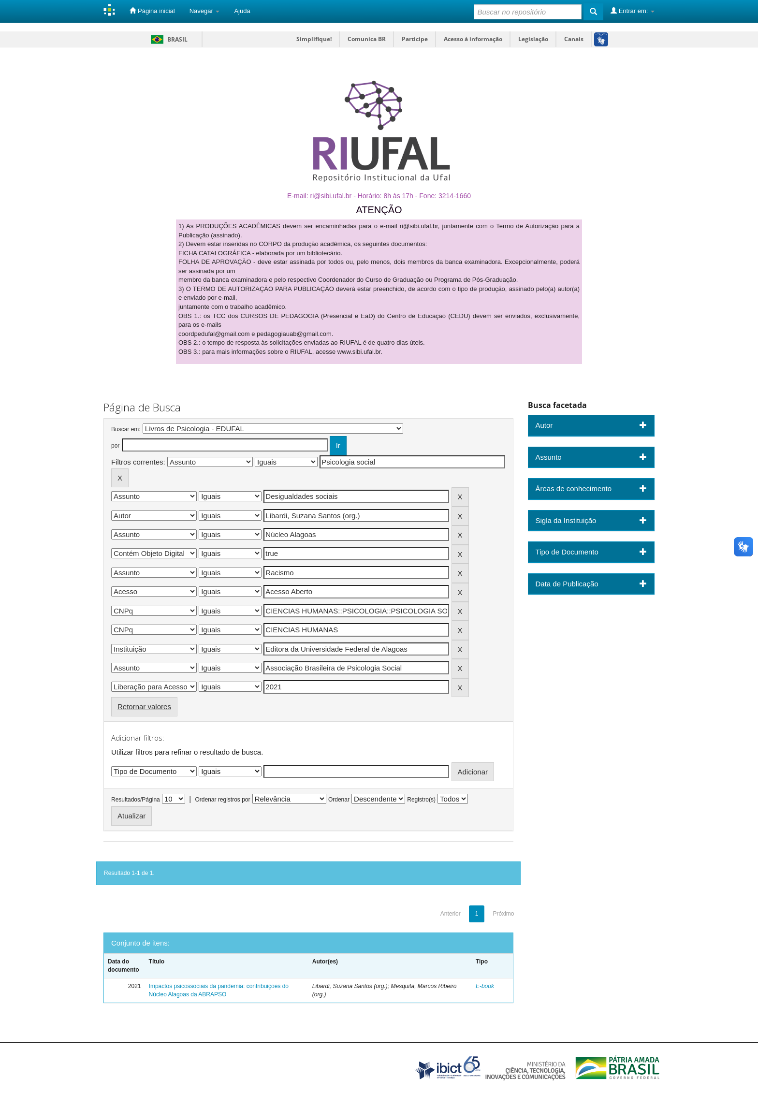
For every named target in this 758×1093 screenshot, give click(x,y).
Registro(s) (421, 799)
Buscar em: (126, 429)
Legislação (533, 39)
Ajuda (242, 11)
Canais (573, 39)
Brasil (167, 39)
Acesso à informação (473, 39)
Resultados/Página (135, 799)
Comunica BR (367, 39)
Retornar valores (144, 706)
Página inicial (152, 11)
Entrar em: (633, 11)
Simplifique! (314, 39)
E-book (485, 986)
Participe (415, 39)
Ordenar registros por (222, 799)
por (115, 445)
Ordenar (339, 799)
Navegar (205, 11)
